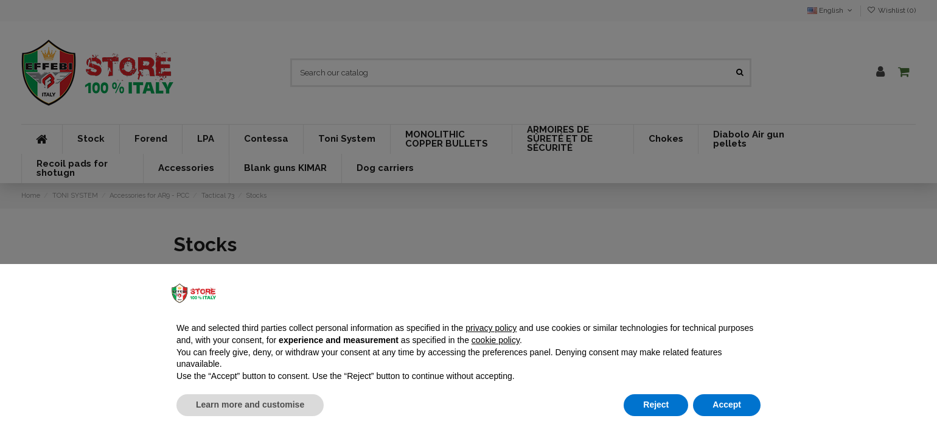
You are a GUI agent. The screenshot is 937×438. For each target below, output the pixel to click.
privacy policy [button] (491, 328)
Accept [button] (726, 404)
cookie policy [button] (496, 340)
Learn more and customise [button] (250, 404)
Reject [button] (656, 404)
